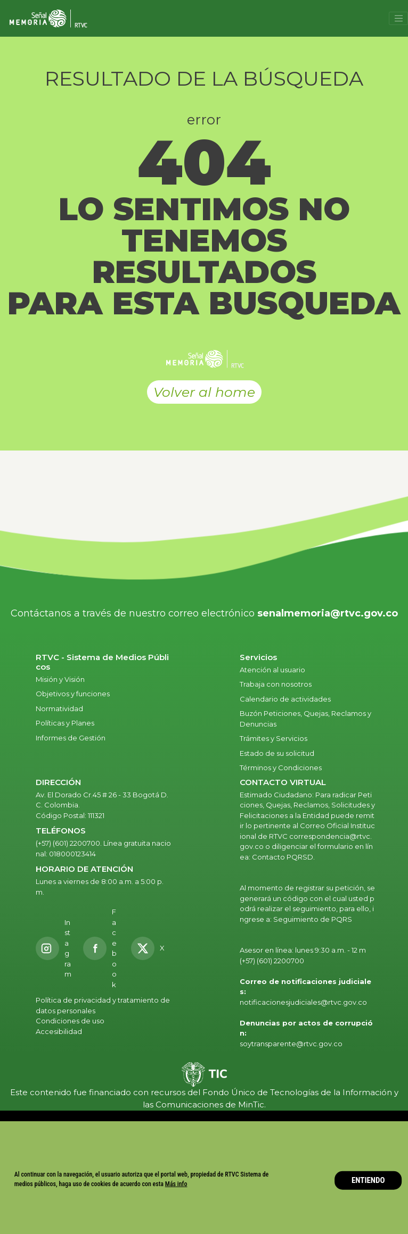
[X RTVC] (151, 948)
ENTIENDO (368, 1180)
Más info (176, 1184)
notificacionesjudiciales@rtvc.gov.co (303, 1002)
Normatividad (59, 708)
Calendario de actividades (285, 699)
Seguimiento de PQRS (312, 919)
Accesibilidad (60, 1031)
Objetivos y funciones (73, 693)
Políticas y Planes (65, 723)
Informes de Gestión (70, 737)
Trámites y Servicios (273, 738)
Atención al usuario (273, 669)
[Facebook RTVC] (101, 948)
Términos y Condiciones (281, 767)
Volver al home (204, 392)
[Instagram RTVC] (53, 949)
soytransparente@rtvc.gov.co (291, 1043)
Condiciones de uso (70, 1020)
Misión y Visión (60, 679)
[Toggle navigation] (398, 19)
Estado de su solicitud (277, 753)
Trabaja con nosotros (276, 684)
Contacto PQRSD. (283, 857)
